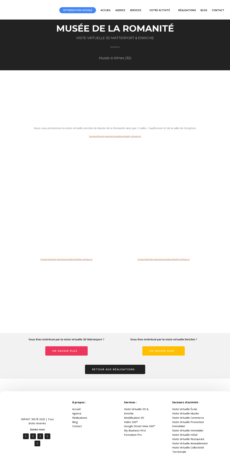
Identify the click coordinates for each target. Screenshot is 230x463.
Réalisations (79, 417)
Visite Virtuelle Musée (185, 413)
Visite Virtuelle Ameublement (190, 443)
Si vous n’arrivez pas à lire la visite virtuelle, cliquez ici (115, 136)
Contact (77, 426)
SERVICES (135, 10)
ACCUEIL (106, 10)
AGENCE (120, 10)
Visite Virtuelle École (184, 409)
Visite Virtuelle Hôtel (184, 434)
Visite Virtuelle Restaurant (188, 439)
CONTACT (218, 10)
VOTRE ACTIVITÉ (160, 10)
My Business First (135, 430)
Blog (75, 422)
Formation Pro (133, 434)
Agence (76, 413)
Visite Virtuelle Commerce (188, 417)
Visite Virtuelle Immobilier (188, 430)
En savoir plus (64, 351)
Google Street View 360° (139, 426)
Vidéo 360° (131, 422)
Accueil (76, 409)
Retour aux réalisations (113, 369)
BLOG (204, 10)
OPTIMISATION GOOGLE (77, 10)
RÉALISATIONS (187, 10)
